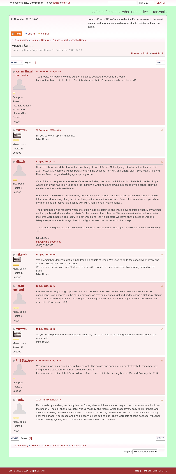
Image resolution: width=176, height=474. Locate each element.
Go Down (16, 62)
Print (160, 62)
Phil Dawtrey (24, 360)
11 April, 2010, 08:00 (45, 254)
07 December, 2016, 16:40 (48, 400)
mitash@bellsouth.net (48, 241)
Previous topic (140, 53)
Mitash (20, 161)
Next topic (157, 53)
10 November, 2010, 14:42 (48, 360)
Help (137, 471)
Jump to (127, 451)
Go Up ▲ (163, 471)
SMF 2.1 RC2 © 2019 (19, 471)
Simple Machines (37, 471)
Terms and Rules (149, 471)
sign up (66, 2)
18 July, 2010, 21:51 (45, 286)
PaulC (19, 400)
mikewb (21, 130)
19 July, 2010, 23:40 (45, 329)
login (56, 2)
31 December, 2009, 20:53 (48, 130)
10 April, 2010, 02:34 (45, 161)
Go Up (14, 438)
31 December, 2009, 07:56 (48, 71)
